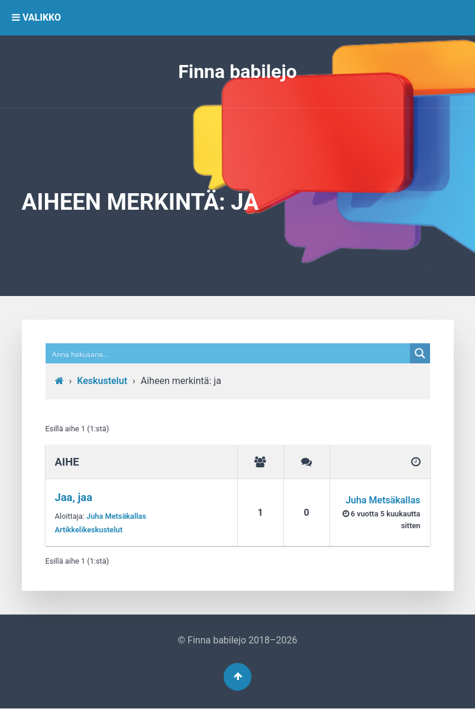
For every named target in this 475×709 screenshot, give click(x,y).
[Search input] (228, 353)
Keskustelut (102, 380)
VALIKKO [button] (36, 17)
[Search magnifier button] (420, 353)
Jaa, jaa (74, 497)
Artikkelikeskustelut (89, 529)
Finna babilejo (237, 71)
